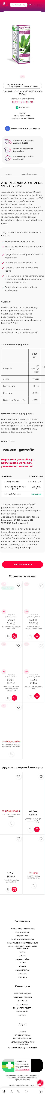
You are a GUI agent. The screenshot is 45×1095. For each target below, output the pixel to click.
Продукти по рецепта (22, 1008)
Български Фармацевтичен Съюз (22, 1048)
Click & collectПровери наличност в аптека (22, 86)
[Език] (31, 5)
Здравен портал (22, 970)
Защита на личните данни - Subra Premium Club (22, 947)
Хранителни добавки (22, 997)
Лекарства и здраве (22, 993)
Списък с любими (22, 1035)
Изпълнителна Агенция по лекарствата (22, 1043)
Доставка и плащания (30, 174)
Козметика (22, 1001)
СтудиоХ (32, 1085)
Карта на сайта (22, 959)
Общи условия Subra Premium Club (22, 943)
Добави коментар (22, 564)
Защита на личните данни (22, 939)
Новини (22, 963)
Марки (22, 952)
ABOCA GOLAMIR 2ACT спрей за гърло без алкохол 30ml (11, 688)
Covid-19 (22, 1015)
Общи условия (22, 936)
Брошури (23, 974)
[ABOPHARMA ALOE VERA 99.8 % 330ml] (22, 45)
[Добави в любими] (18, 585)
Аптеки (23, 956)
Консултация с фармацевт (22, 928)
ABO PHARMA (25, 116)
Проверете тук (22, 1069)
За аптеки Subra (22, 932)
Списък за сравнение (22, 1039)
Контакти (22, 977)
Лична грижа (22, 1011)
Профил (22, 1031)
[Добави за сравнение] (8, 636)
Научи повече (18, 151)
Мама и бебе (22, 1004)
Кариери (22, 966)
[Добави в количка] (14, 636)
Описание (9, 174)
